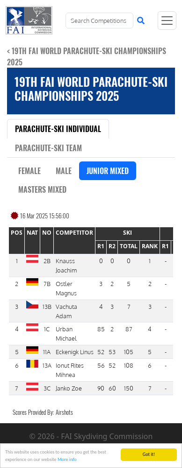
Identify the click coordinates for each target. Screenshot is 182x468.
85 (101, 329)
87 (128, 329)
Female (29, 170)
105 (128, 352)
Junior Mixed (108, 170)
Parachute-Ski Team (48, 148)
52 (100, 352)
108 (128, 365)
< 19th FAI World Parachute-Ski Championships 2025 (86, 56)
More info (67, 460)
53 (112, 352)
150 (128, 388)
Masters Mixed (42, 189)
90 (100, 388)
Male (64, 170)
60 (112, 388)
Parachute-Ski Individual (58, 128)
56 (101, 365)
